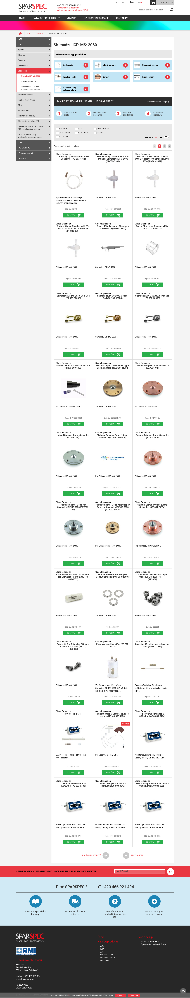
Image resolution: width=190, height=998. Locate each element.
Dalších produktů (91, 855)
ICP (28, 34)
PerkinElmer (23, 66)
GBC (20, 105)
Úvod (101, 937)
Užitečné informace (96, 18)
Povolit (121, 995)
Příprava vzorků (25, 153)
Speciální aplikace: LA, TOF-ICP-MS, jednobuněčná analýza (31, 127)
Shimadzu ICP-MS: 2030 (30, 76)
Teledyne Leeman (25, 95)
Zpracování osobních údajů (153, 944)
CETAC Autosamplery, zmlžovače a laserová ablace (30, 135)
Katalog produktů (44, 18)
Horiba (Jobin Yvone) (26, 100)
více (110, 995)
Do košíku (71, 215)
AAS (20, 39)
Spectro (21, 60)
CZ (117, 2)
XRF (20, 142)
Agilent (21, 50)
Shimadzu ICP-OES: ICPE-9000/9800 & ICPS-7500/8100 (32, 88)
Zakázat (134, 995)
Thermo (21, 55)
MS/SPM (22, 158)
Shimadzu (39, 34)
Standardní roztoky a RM (28, 121)
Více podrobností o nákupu (156, 102)
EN (123, 2)
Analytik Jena (23, 110)
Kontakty (121, 18)
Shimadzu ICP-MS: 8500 (30, 81)
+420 (116, 886)
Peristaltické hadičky (26, 116)
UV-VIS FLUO (24, 148)
